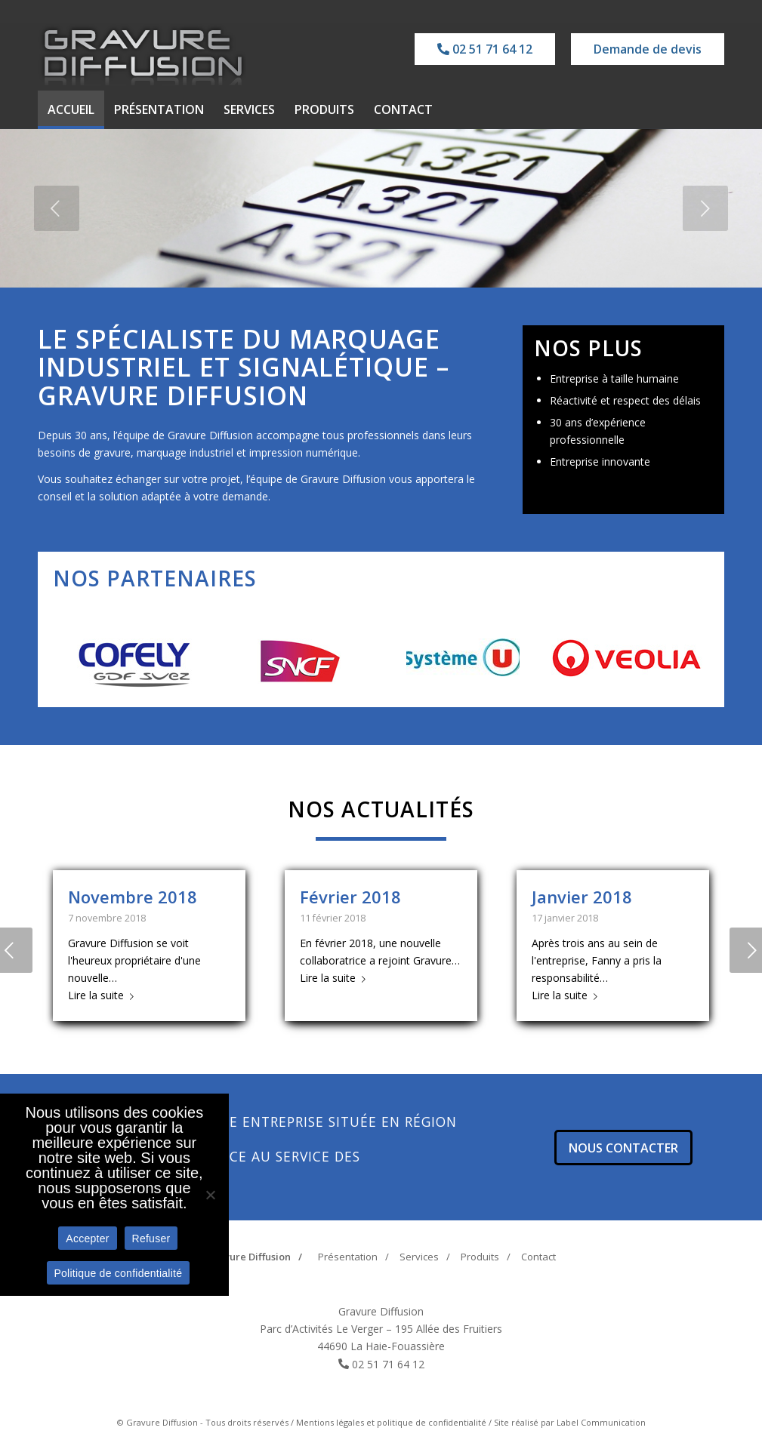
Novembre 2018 (132, 896)
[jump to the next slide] (705, 208)
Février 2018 (350, 896)
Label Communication (601, 1422)
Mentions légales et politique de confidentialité (391, 1422)
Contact (538, 1256)
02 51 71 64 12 (484, 49)
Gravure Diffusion (248, 1256)
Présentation (348, 1256)
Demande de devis (648, 49)
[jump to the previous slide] (56, 208)
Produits (480, 1256)
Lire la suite (104, 995)
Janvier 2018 (582, 896)
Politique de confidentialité (118, 1273)
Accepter (87, 1238)
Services (419, 1256)
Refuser (151, 1238)
